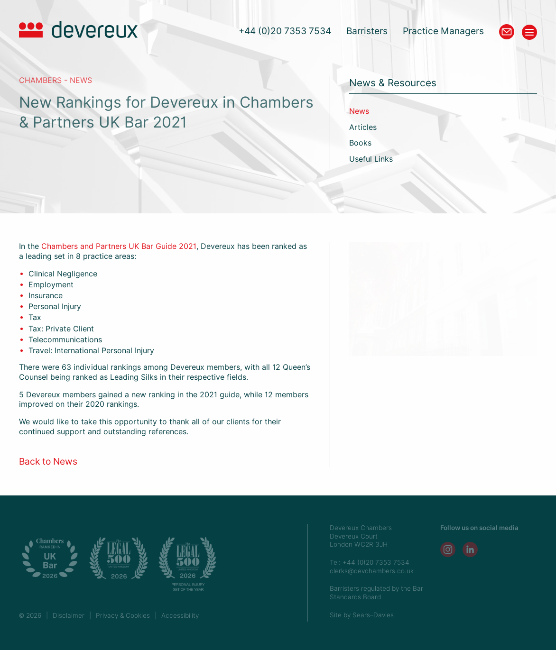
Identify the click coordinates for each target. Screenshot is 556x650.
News (359, 111)
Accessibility (180, 615)
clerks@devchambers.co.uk (372, 571)
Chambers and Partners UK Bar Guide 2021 (118, 246)
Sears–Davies (373, 615)
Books (360, 142)
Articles (363, 127)
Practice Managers (443, 31)
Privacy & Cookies (123, 615)
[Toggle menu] (529, 32)
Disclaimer (68, 615)
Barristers (367, 31)
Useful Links (371, 159)
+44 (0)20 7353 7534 (285, 31)
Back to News (48, 461)
